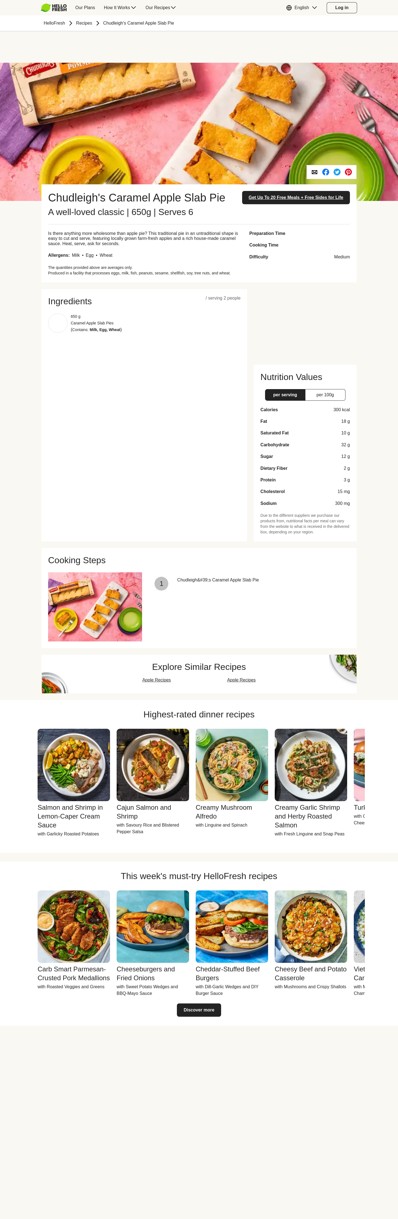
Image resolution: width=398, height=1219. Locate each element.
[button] (303, 7)
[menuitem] (56, 7)
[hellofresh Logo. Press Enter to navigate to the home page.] (54, 8)
